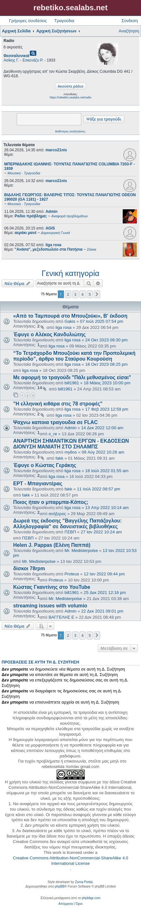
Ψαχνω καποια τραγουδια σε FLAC (55, 422)
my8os (71, 452)
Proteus (72, 574)
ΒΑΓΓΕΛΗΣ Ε (61, 617)
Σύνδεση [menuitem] (129, 20)
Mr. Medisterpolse (81, 550)
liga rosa (53, 245)
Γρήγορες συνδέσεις (28, 20)
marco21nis (56, 150)
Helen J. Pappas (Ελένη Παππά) (51, 545)
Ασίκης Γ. (11, 60)
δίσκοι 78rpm (29, 568)
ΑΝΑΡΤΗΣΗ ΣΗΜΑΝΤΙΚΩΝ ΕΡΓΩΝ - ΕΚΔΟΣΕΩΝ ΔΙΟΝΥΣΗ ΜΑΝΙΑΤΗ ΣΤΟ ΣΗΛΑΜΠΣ (71, 443)
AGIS (50, 228)
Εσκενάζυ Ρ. (32, 60)
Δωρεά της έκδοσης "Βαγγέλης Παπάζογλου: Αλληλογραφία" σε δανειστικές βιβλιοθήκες (67, 523)
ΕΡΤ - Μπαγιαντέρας (37, 483)
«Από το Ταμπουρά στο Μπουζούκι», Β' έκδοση (70, 316)
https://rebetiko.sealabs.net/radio (70, 97)
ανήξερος (57, 513)
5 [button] (90, 294)
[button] (97, 294)
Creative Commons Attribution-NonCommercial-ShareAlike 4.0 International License (70, 861)
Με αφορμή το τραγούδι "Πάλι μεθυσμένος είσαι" (72, 377)
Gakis (70, 321)
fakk (59, 458)
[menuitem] (65, 904)
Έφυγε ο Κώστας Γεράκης (44, 465)
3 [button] (75, 294)
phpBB (60, 886)
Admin (51, 211)
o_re (52, 433)
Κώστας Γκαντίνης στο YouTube (51, 587)
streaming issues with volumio (50, 605)
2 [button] (68, 294)
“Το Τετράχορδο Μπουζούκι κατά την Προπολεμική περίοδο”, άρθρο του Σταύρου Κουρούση (74, 356)
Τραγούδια (64, 20)
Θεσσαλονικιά (16, 56)
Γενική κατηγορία (71, 273)
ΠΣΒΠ (70, 532)
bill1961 (72, 382)
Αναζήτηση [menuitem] (129, 31)
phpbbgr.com (91, 898)
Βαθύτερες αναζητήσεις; (70, 131)
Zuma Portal (83, 882)
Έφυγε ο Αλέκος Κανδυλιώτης (49, 334)
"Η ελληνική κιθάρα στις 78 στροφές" (57, 403)
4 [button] (82, 294)
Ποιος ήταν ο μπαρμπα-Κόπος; (50, 502)
